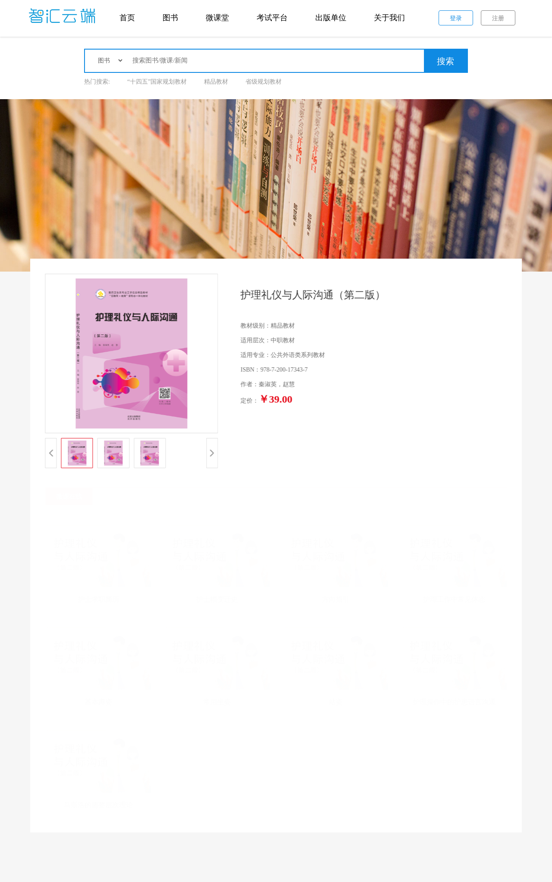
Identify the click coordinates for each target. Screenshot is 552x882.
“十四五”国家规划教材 (157, 81)
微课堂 (217, 17)
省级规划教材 (263, 81)
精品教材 (216, 81)
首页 (127, 17)
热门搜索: (97, 81)
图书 (170, 17)
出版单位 (330, 17)
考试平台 (272, 17)
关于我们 (389, 17)
